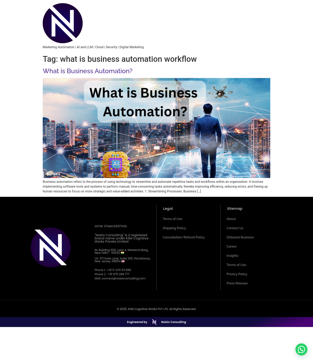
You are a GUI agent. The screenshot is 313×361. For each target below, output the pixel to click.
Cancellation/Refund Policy (184, 237)
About (231, 219)
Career (232, 246)
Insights (232, 256)
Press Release (237, 283)
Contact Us (235, 228)
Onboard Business (240, 237)
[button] (301, 349)
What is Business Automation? (88, 71)
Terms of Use (172, 219)
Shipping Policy (174, 228)
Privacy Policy (237, 274)
